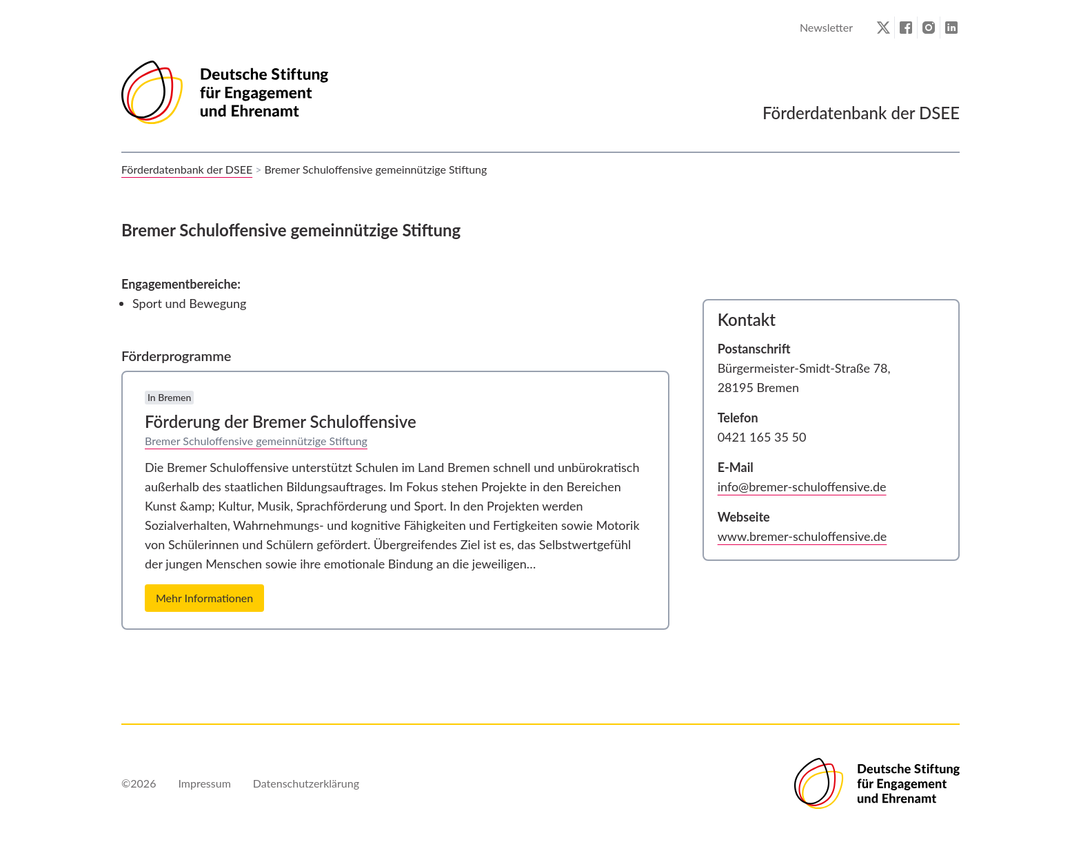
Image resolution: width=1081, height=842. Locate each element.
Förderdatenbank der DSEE (186, 169)
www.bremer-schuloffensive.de (802, 536)
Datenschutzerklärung (306, 783)
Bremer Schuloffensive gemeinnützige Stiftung (256, 440)
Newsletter (826, 27)
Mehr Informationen (204, 597)
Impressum (204, 783)
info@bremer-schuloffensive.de (802, 486)
